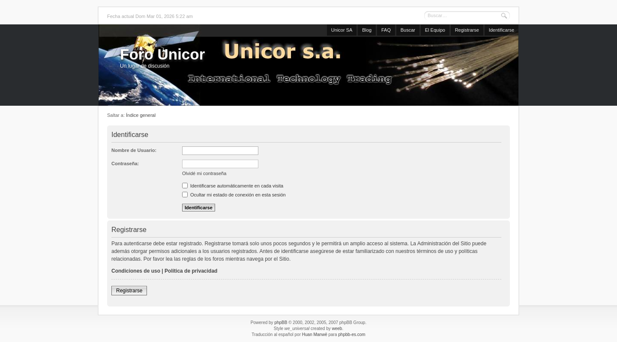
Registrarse (467, 30)
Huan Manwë (314, 334)
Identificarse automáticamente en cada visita (232, 185)
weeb (337, 328)
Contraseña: (125, 163)
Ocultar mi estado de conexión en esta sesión (234, 194)
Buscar (408, 30)
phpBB (280, 322)
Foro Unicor (162, 54)
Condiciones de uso (135, 271)
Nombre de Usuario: (133, 150)
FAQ (386, 30)
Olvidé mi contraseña (204, 173)
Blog (366, 30)
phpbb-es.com (351, 334)
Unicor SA (342, 30)
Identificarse (501, 30)
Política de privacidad (191, 271)
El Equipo (435, 30)
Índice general (141, 115)
